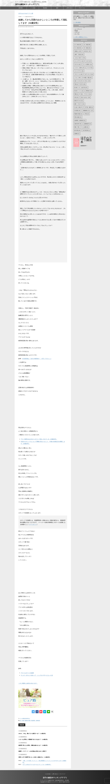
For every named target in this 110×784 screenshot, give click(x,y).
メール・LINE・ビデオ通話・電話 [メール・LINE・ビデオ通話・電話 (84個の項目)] (83, 77)
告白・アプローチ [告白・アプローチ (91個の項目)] (86, 94)
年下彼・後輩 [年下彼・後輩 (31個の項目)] (89, 107)
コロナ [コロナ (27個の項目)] (88, 61)
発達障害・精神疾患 (35, 720)
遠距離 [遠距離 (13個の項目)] (76, 133)
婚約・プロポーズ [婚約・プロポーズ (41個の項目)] (79, 104)
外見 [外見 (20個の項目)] (76, 97)
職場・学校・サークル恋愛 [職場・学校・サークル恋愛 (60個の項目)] (81, 127)
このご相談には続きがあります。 (28, 683)
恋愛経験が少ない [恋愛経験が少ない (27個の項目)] (88, 110)
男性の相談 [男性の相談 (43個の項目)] (77, 117)
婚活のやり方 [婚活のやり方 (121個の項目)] (78, 100)
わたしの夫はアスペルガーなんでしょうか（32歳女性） (37, 764)
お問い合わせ (69, 8)
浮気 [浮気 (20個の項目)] (87, 113)
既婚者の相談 (28, 720)
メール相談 (32, 8)
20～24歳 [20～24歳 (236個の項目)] (77, 44)
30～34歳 (22, 720)
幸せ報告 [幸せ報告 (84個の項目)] (77, 110)
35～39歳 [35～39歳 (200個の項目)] (87, 47)
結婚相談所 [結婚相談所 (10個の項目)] (87, 123)
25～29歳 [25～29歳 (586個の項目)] (87, 44)
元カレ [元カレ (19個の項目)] (87, 80)
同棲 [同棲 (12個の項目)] (76, 94)
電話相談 (45, 8)
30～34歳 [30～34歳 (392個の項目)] (77, 47)
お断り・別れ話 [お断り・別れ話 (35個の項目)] (78, 54)
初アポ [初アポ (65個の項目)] (82, 84)
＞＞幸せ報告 (77, 22)
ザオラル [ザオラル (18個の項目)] (77, 64)
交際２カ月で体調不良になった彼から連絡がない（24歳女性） (34, 757)
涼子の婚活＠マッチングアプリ (27, 4)
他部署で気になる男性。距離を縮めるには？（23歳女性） (33, 745)
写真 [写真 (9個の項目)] (76, 84)
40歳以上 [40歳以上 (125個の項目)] (77, 51)
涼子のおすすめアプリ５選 (25, 13)
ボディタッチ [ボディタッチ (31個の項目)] (89, 74)
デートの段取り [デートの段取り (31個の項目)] (87, 64)
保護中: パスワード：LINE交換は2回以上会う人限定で (32, 751)
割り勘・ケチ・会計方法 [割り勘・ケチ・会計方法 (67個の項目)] (80, 87)
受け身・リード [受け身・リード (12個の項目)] (78, 90)
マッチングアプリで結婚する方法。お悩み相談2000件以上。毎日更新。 (55, 780)
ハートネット (33, 524)
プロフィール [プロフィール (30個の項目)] (78, 74)
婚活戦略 (21, 8)
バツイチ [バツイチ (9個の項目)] (89, 67)
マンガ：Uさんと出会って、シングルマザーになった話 (37, 675)
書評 (57, 8)
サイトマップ (62, 773)
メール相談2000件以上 (25, 718)
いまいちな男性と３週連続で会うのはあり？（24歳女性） (33, 739)
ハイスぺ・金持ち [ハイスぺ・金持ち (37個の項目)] (79, 67)
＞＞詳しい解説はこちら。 (80, 37)
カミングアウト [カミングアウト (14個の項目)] (78, 61)
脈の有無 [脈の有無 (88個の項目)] (77, 130)
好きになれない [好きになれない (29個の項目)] (85, 97)
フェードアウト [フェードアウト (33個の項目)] (78, 71)
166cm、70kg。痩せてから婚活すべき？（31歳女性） (32, 733)
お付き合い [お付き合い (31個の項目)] (87, 51)
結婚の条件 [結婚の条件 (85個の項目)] (77, 123)
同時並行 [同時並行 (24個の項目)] (89, 90)
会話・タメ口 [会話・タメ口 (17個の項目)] (78, 80)
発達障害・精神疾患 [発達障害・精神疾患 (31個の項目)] (79, 120)
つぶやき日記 (47, 773)
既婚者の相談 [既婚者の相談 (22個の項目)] (78, 113)
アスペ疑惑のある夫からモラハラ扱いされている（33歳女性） (39, 439)
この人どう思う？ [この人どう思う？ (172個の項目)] (79, 57)
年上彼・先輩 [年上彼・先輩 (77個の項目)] (78, 107)
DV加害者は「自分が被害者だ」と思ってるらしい (36, 358)
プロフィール (82, 8)
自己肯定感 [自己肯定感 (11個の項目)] (86, 130)
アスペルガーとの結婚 (27, 673)
